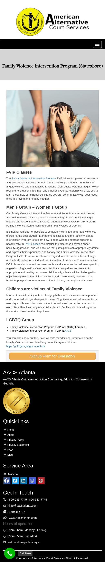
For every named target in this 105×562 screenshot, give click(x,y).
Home (9, 429)
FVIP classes (32, 243)
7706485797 (17, 511)
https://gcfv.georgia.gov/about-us (25, 346)
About (8, 434)
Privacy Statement (16, 444)
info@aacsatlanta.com (23, 505)
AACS (67, 330)
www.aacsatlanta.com (22, 518)
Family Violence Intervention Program (34, 178)
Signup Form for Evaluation (52, 356)
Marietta (10, 474)
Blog (8, 454)
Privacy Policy (13, 439)
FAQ (8, 449)
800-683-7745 (18, 499)
